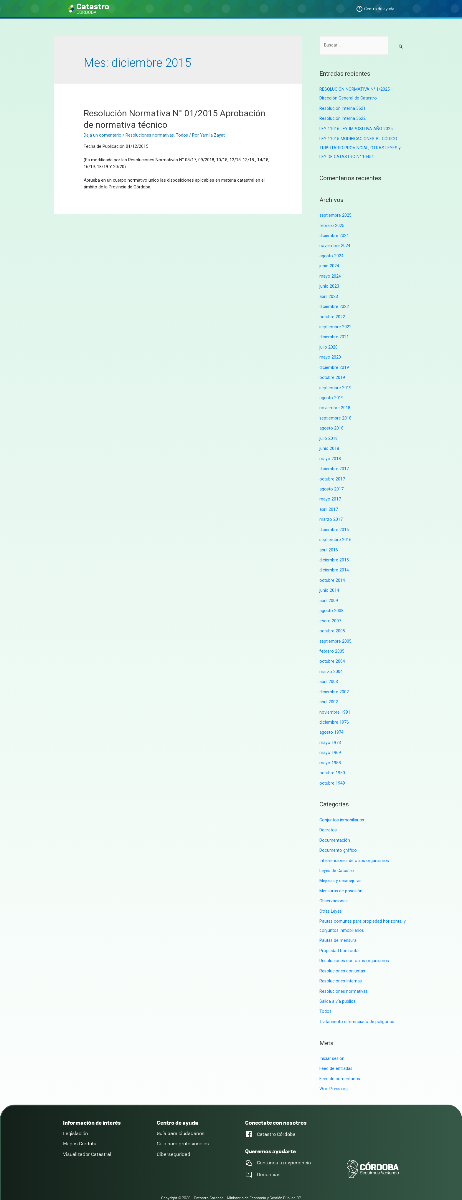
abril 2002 (328, 691)
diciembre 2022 (334, 303)
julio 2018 (328, 432)
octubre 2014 (332, 571)
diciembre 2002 (334, 681)
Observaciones (333, 886)
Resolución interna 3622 (342, 118)
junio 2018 (329, 442)
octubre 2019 (332, 373)
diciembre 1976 (334, 711)
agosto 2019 (331, 393)
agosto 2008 (331, 601)
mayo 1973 (330, 730)
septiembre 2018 (335, 412)
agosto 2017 (331, 482)
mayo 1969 (330, 740)
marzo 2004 (331, 661)
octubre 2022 (332, 313)
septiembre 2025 (335, 214)
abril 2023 (328, 293)
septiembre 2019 (335, 383)
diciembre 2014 (334, 561)
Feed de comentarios (340, 1061)
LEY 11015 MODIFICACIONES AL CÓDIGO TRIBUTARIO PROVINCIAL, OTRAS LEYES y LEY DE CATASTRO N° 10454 (360, 146)
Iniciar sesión (332, 1041)
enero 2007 (330, 611)
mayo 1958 (330, 750)
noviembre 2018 (334, 402)
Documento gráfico (338, 837)
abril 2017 (328, 502)
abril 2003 (328, 671)
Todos (183, 135)
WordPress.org (333, 1071)
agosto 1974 (331, 720)
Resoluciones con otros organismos (354, 945)
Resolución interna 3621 (342, 108)
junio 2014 (329, 581)
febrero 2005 (331, 641)
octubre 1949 (332, 770)
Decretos (328, 817)
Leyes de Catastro (337, 856)
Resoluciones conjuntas (342, 955)
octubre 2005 (332, 621)
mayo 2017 (330, 492)
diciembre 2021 (334, 333)
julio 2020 (328, 343)
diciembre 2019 (334, 363)
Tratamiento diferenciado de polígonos (357, 1004)
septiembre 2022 (335, 323)
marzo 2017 (331, 512)
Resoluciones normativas (150, 135)
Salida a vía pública (337, 984)
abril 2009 (328, 591)
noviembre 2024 (334, 243)
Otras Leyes (331, 896)
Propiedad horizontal (339, 935)
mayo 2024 (330, 273)
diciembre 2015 (334, 552)
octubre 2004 (332, 651)
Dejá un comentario (102, 135)
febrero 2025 (331, 224)
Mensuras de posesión (341, 876)
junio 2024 (329, 263)
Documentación (334, 827)
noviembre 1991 (334, 701)
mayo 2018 (330, 452)
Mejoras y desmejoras (340, 866)
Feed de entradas (336, 1051)
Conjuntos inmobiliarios (342, 807)
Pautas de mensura (338, 925)
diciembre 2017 (334, 462)
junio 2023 (329, 283)
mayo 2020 (330, 353)
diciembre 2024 (334, 234)
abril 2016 (328, 542)
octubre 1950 (332, 760)
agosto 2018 (331, 422)
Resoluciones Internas (341, 965)
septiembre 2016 (335, 532)
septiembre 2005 (335, 631)
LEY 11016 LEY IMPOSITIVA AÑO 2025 (356, 128)
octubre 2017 (332, 472)
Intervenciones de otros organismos (354, 847)
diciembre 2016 (334, 522)
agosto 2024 (331, 253)
